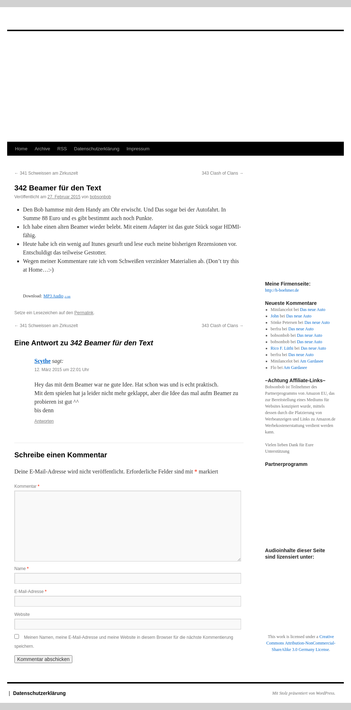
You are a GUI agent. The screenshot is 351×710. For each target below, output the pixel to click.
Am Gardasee (311, 361)
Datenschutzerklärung (96, 148)
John (275, 315)
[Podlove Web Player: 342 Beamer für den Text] (129, 287)
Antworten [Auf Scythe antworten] (44, 421)
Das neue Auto (313, 309)
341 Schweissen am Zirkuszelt (46, 173)
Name (21, 568)
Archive (42, 148)
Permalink (83, 312)
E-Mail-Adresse (30, 591)
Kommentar (26, 486)
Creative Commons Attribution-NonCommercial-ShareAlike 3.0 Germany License (301, 643)
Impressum (137, 148)
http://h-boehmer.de (282, 290)
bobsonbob (100, 196)
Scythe (42, 361)
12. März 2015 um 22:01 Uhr (61, 369)
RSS (62, 148)
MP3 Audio (57, 295)
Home (21, 148)
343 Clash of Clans (223, 173)
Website (22, 614)
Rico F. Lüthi (282, 348)
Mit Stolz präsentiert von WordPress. (303, 693)
